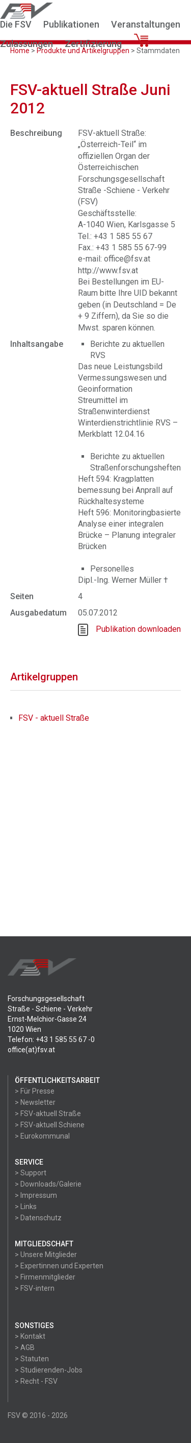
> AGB (25, 1347)
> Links (26, 1206)
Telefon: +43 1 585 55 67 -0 (51, 1039)
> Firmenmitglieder (45, 1277)
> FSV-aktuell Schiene (50, 1125)
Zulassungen (26, 43)
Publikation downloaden (138, 629)
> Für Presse (34, 1091)
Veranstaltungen (145, 24)
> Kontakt (30, 1336)
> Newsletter (35, 1102)
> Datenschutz (38, 1218)
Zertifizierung (93, 43)
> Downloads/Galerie (48, 1184)
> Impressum (36, 1195)
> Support (30, 1173)
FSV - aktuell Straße (53, 718)
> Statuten (32, 1359)
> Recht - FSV (36, 1381)
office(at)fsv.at (31, 1050)
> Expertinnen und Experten (59, 1266)
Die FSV (16, 24)
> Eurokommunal (42, 1136)
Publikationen (71, 24)
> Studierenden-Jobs (49, 1370)
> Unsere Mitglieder (46, 1254)
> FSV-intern (34, 1288)
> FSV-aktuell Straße (48, 1113)
